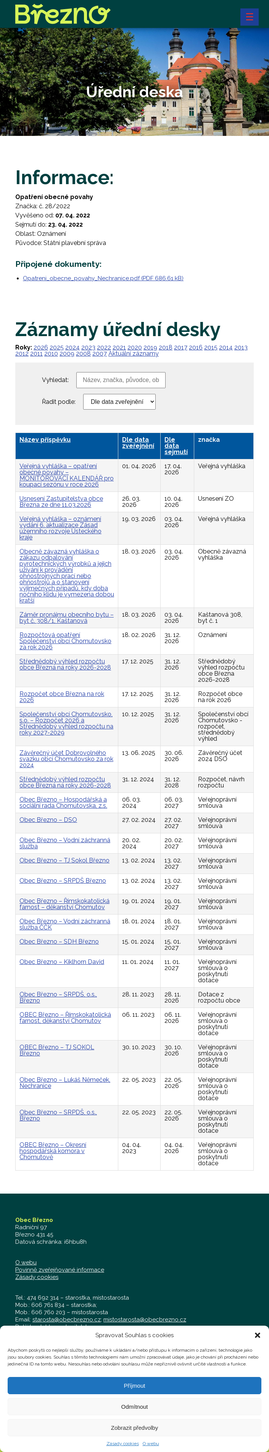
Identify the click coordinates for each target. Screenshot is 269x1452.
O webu (26, 1262)
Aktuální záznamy (133, 353)
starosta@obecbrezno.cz (66, 1319)
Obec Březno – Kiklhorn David (61, 961)
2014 (226, 347)
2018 (165, 347)
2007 (99, 353)
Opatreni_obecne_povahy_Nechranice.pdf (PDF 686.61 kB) (103, 278)
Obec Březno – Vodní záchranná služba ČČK (64, 924)
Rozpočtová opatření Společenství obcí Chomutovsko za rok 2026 (65, 641)
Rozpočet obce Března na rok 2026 (61, 697)
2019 (150, 347)
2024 (72, 347)
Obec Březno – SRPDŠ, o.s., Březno (58, 997)
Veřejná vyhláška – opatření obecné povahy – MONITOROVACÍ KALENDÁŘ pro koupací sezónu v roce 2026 (66, 475)
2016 (196, 347)
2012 (22, 353)
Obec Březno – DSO (48, 819)
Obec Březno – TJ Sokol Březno (64, 860)
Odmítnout (134, 1416)
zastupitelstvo (75, 1326)
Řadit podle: (59, 402)
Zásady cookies (36, 1277)
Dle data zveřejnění (138, 442)
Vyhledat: (55, 380)
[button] (257, 1345)
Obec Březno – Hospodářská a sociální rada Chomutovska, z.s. (63, 802)
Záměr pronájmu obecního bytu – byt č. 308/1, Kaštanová (66, 617)
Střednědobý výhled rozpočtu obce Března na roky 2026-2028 (65, 664)
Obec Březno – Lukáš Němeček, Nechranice (64, 1082)
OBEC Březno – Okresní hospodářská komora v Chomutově (52, 1151)
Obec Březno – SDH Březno (59, 941)
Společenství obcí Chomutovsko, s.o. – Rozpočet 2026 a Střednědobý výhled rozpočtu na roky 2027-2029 (66, 723)
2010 (51, 353)
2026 (41, 347)
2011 (36, 353)
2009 (67, 353)
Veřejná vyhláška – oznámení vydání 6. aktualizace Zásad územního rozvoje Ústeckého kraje (60, 528)
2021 (119, 347)
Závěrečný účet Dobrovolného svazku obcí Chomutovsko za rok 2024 (66, 759)
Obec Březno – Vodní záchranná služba (64, 843)
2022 (104, 347)
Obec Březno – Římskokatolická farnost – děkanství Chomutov (64, 904)
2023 (88, 347)
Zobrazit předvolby (134, 1437)
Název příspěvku (45, 439)
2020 (134, 347)
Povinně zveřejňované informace (59, 1269)
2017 (180, 347)
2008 (83, 353)
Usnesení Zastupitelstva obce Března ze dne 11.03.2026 (61, 501)
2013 (241, 347)
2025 (57, 347)
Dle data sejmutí (176, 446)
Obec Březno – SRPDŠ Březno (62, 880)
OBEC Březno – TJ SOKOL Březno (56, 1050)
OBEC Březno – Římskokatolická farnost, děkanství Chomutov (65, 1017)
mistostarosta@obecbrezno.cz (144, 1319)
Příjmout (134, 1395)
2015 (210, 347)
